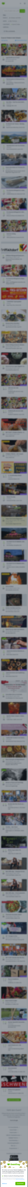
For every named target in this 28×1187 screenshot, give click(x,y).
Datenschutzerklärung (20, 1179)
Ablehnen (4, 1183)
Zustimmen (20, 1183)
